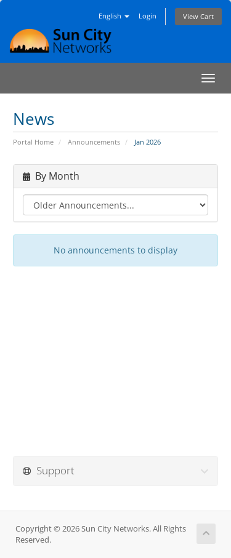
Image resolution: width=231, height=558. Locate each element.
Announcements (94, 141)
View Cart (198, 16)
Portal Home (33, 141)
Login (147, 15)
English (114, 15)
